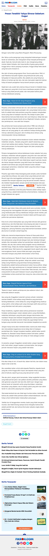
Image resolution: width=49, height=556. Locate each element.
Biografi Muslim (7, 424)
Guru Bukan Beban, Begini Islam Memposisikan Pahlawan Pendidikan (17, 488)
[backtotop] (24, 535)
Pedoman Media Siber (32, 547)
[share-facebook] (20, 434)
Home (4, 6)
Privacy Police (21, 547)
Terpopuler (11, 6)
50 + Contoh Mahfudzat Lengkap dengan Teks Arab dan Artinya (18, 520)
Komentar (24, 438)
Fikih (25, 6)
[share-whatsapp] (26, 434)
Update (30, 185)
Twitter (28, 544)
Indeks (19, 6)
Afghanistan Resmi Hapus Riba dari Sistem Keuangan (18, 504)
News (37, 6)
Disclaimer (14, 547)
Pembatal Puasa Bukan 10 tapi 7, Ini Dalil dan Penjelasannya (19, 496)
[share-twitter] (23, 434)
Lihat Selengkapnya (24, 528)
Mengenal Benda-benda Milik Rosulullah (18, 511)
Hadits (31, 6)
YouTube (32, 544)
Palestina (44, 6)
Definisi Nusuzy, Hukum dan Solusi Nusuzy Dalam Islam (22, 418)
